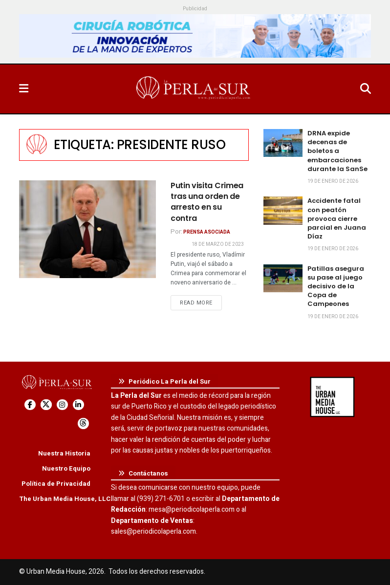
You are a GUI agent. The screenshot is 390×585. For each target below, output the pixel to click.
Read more (201, 302)
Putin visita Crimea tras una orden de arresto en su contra (207, 202)
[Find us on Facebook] (30, 405)
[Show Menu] (23, 89)
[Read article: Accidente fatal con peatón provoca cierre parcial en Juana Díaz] (283, 210)
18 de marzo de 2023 (218, 244)
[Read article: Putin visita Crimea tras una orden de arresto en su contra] (87, 229)
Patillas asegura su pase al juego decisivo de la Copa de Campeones (335, 286)
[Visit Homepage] (194, 89)
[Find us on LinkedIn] (78, 405)
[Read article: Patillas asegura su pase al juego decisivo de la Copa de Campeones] (283, 278)
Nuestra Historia (64, 453)
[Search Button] (365, 89)
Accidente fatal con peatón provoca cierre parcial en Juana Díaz (336, 218)
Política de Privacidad (56, 483)
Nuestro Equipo (66, 468)
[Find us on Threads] (83, 423)
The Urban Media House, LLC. (65, 498)
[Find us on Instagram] (62, 405)
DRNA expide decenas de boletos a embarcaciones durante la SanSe (337, 151)
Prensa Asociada (206, 232)
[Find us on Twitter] (46, 405)
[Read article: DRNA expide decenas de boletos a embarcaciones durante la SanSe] (283, 143)
